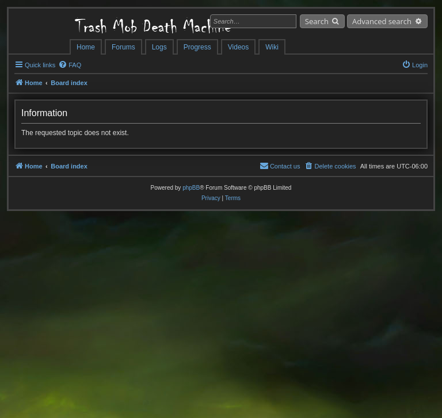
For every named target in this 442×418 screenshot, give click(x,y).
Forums (123, 47)
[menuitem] (69, 65)
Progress (197, 47)
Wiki (272, 47)
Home (86, 47)
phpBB (191, 188)
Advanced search (381, 21)
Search (317, 21)
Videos (238, 47)
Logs (159, 47)
